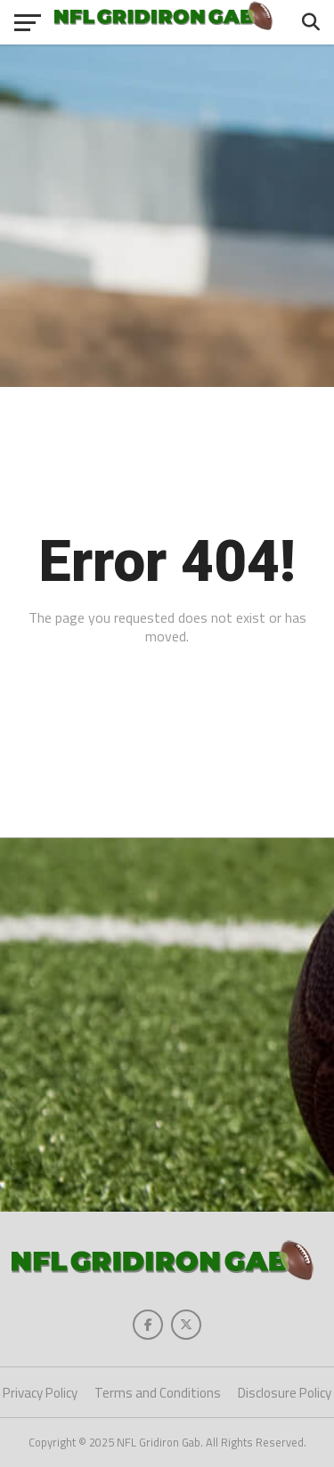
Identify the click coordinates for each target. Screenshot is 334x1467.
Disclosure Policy (284, 1392)
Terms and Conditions (157, 1392)
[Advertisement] (167, 216)
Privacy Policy (40, 1392)
